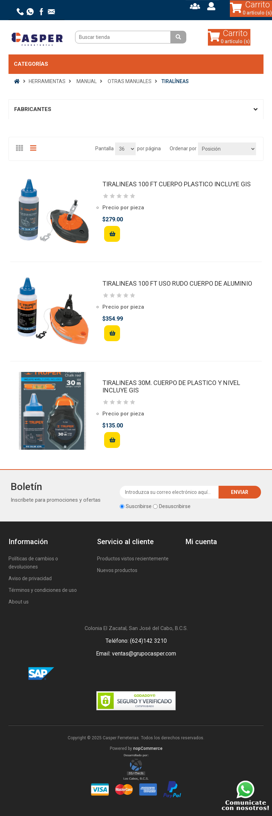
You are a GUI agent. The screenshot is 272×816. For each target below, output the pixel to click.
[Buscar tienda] (123, 37)
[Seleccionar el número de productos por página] (125, 148)
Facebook (127, 674)
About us (18, 602)
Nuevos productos (117, 570)
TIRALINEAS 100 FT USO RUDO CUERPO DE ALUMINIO (177, 283)
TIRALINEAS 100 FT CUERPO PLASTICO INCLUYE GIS (176, 184)
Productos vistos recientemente (133, 558)
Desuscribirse (175, 506)
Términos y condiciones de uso (42, 590)
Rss (144, 674)
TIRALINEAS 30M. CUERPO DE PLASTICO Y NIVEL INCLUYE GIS (171, 386)
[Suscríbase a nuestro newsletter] (169, 492)
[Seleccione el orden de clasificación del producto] (227, 148)
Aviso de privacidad (30, 578)
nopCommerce (148, 748)
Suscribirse (139, 506)
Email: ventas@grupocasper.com (136, 653)
